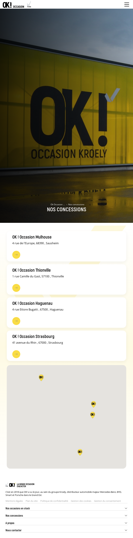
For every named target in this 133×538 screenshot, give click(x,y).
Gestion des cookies (81, 500)
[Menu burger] (126, 4)
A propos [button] (10, 523)
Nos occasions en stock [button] (18, 508)
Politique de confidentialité (54, 500)
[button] (80, 452)
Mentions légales (14, 500)
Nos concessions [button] (14, 515)
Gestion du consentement (107, 500)
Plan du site (32, 500)
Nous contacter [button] (13, 530)
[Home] (17, 4)
